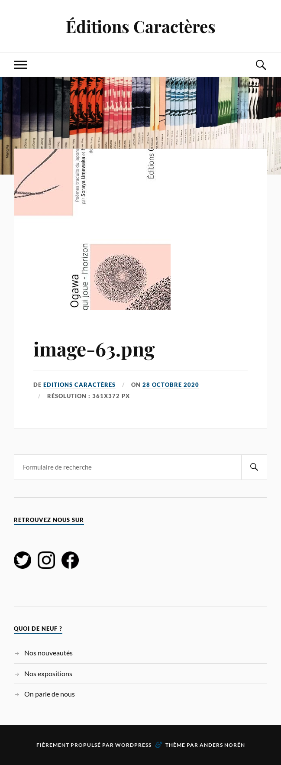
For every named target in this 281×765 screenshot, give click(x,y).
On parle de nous (49, 694)
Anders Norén (222, 745)
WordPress (133, 745)
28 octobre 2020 (170, 384)
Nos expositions (48, 673)
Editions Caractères (79, 384)
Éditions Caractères (141, 26)
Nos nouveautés (48, 652)
